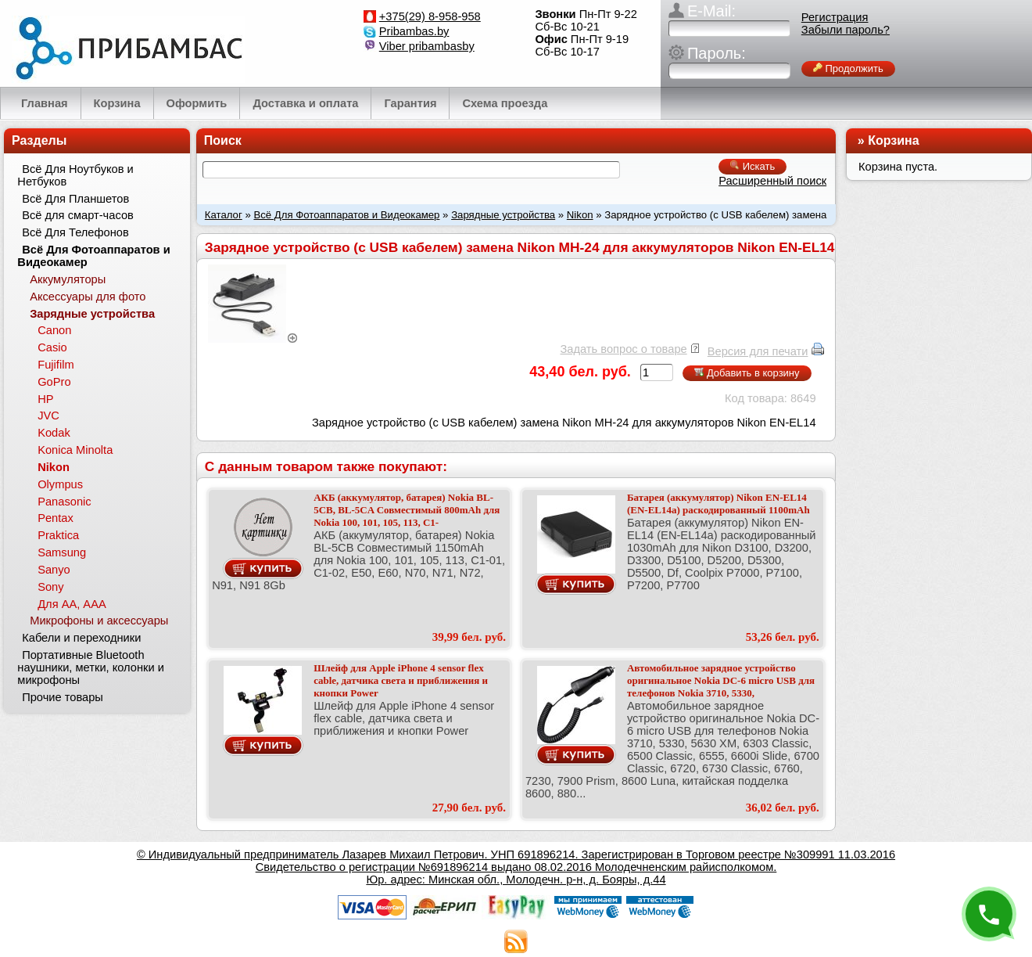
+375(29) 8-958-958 (430, 16)
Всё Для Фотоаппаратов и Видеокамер (346, 215)
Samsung (62, 552)
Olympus (60, 484)
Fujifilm (55, 364)
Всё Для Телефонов (75, 232)
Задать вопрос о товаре (623, 349)
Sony (50, 587)
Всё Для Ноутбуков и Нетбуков (75, 175)
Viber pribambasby (427, 46)
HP (45, 399)
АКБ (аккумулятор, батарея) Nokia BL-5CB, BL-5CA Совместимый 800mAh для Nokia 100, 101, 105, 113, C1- (407, 509)
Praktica (58, 535)
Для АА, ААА (72, 604)
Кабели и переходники (81, 637)
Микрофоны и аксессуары (99, 620)
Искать (752, 166)
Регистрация (835, 17)
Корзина (893, 140)
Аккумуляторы (68, 279)
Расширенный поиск (772, 180)
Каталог (223, 215)
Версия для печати (758, 351)
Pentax (55, 518)
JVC (48, 415)
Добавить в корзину (746, 373)
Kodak (54, 432)
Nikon (580, 215)
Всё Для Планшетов (75, 198)
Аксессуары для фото (87, 296)
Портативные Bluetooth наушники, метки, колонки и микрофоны (90, 667)
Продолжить (848, 68)
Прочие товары (62, 697)
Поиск (223, 140)
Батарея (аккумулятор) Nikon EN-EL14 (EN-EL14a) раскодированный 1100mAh (718, 503)
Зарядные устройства (503, 215)
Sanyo (54, 569)
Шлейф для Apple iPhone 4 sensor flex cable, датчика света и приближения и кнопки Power (401, 680)
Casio (52, 347)
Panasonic (64, 501)
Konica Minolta (75, 450)
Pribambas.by (414, 31)
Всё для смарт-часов (78, 215)
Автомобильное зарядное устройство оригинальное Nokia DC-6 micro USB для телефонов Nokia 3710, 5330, (721, 680)
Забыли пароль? (845, 29)
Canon (54, 330)
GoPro (54, 382)
